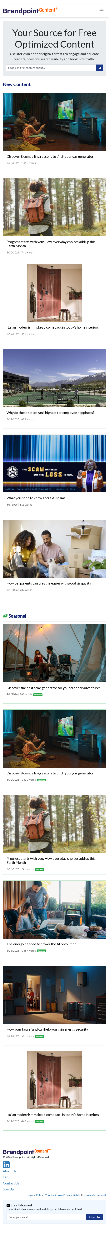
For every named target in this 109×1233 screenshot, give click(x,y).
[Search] (99, 68)
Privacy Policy (35, 1195)
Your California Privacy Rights (62, 1195)
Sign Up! (9, 1189)
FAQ (6, 1177)
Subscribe (94, 1217)
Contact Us (11, 1183)
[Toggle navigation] (101, 10)
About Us (9, 1171)
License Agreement (94, 1195)
